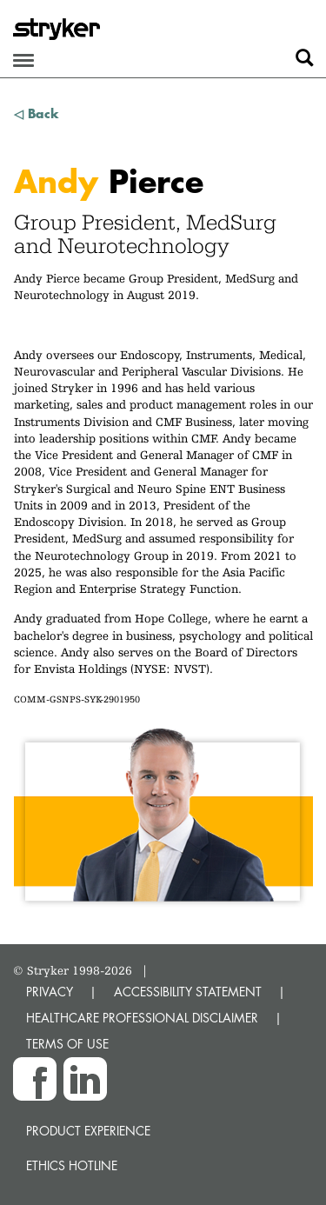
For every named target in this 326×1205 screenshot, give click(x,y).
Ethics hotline (71, 1165)
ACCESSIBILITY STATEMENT (188, 991)
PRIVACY (49, 991)
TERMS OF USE (67, 1043)
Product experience (88, 1130)
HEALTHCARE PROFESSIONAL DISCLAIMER (142, 1017)
